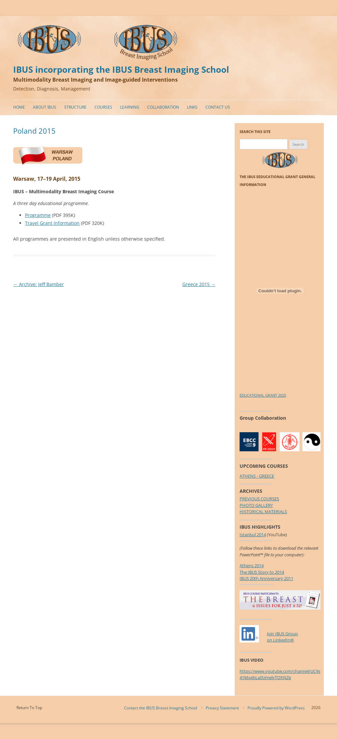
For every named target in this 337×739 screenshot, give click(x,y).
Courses (103, 107)
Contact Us (217, 107)
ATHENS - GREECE (257, 476)
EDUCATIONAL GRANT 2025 (263, 395)
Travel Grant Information (52, 223)
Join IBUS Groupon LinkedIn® (282, 637)
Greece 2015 (199, 284)
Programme (38, 215)
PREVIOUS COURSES (259, 499)
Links (192, 107)
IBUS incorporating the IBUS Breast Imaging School (121, 69)
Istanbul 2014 (253, 535)
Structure (75, 107)
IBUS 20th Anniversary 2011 (266, 578)
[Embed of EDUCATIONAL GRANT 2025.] (280, 290)
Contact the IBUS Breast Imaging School (160, 708)
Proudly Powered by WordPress (276, 708)
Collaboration (163, 107)
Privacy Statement (222, 708)
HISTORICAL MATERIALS (263, 512)
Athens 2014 (252, 565)
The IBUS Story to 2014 (262, 572)
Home (19, 107)
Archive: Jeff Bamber (38, 284)
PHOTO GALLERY (256, 505)
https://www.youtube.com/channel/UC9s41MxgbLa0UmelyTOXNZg (280, 674)
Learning (129, 107)
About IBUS (44, 107)
